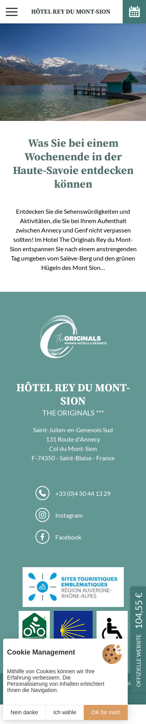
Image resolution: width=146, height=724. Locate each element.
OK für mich (105, 712)
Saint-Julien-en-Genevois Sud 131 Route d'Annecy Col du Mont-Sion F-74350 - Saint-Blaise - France (73, 443)
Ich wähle (64, 712)
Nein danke (24, 712)
